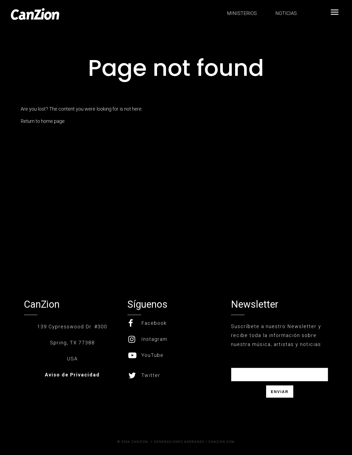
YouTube (146, 355)
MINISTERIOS (241, 13)
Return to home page (43, 121)
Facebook (147, 323)
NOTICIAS (285, 13)
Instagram (147, 339)
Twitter (144, 375)
